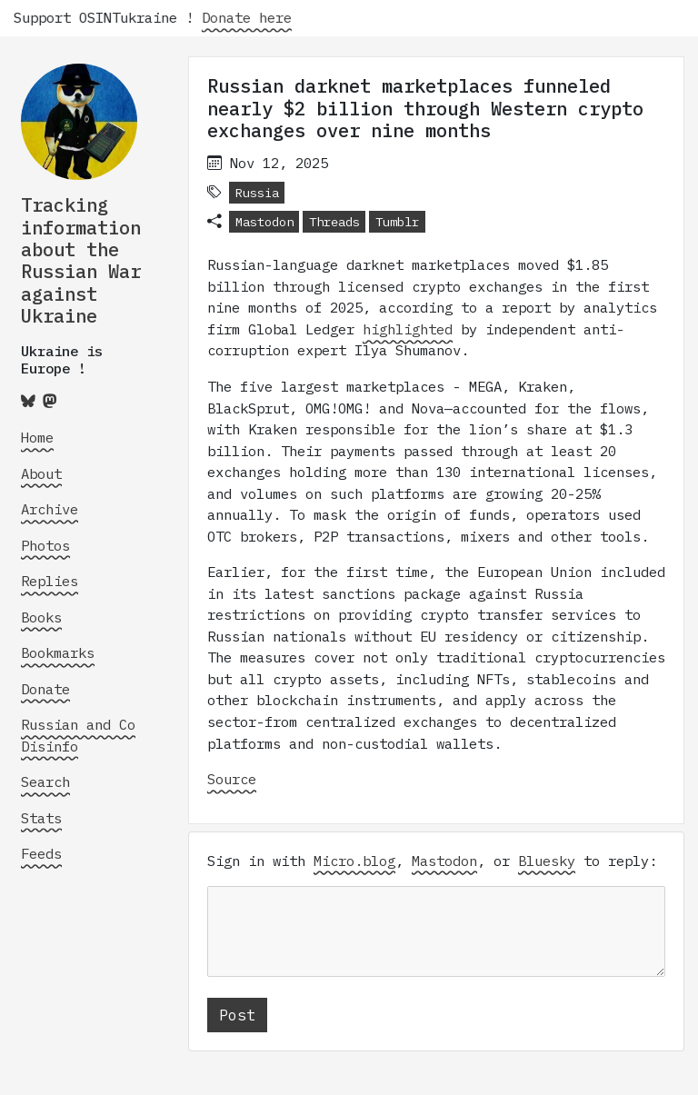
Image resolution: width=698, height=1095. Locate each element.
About (41, 473)
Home (37, 437)
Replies (49, 581)
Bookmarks (58, 652)
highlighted (408, 329)
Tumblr (397, 222)
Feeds (41, 853)
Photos (45, 545)
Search (45, 781)
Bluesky (546, 860)
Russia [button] (257, 192)
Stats (41, 818)
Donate (45, 689)
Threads (334, 222)
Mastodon (264, 222)
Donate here (261, 17)
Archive (49, 509)
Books (41, 617)
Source (231, 779)
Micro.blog (354, 860)
